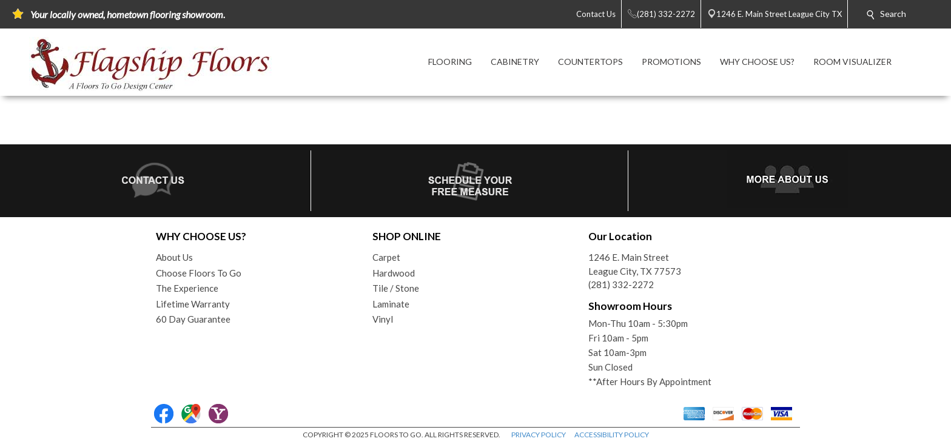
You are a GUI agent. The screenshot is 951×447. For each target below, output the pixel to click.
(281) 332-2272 (621, 284)
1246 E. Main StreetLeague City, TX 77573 (634, 264)
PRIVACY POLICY (538, 434)
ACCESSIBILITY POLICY (611, 434)
